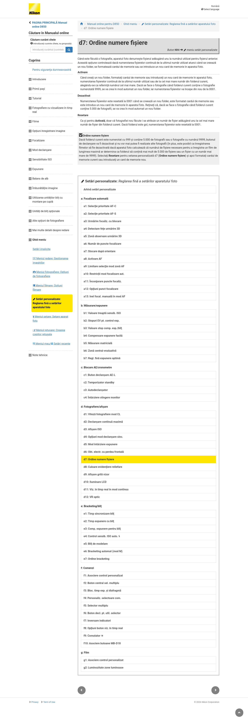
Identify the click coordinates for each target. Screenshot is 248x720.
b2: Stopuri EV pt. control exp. (101, 320)
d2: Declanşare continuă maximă (103, 421)
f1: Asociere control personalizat (103, 575)
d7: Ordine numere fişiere (99, 459)
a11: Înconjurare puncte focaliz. (103, 281)
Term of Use (49, 702)
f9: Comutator (93, 635)
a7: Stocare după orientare (99, 251)
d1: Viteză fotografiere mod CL (102, 414)
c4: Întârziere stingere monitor (102, 397)
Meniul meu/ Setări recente (51, 343)
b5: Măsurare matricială (98, 343)
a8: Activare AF (93, 258)
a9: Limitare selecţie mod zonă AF (104, 266)
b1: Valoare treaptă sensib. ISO (102, 313)
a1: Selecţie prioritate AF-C (100, 206)
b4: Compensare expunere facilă (103, 335)
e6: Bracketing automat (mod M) (103, 551)
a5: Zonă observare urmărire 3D (103, 236)
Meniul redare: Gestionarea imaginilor (50, 260)
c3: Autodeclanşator (96, 390)
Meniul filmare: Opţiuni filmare (48, 287)
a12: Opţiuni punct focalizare (101, 288)
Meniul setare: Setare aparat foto (50, 318)
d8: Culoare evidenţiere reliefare (103, 466)
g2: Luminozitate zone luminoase (103, 667)
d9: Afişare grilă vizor (96, 474)
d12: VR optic (92, 497)
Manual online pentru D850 (103, 24)
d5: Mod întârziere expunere (100, 444)
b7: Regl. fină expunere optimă (102, 358)
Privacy (34, 702)
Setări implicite (42, 249)
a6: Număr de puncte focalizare (102, 243)
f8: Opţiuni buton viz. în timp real (103, 628)
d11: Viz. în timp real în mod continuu (106, 489)
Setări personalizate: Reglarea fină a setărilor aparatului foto (47, 303)
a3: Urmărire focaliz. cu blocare (102, 221)
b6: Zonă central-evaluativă (100, 350)
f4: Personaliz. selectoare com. (102, 598)
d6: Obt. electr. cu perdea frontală (104, 451)
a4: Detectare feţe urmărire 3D (102, 228)
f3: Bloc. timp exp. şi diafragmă (102, 590)
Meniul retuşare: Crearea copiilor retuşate (49, 332)
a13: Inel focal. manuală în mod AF (104, 296)
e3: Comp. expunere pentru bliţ (102, 528)
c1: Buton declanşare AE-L (99, 375)
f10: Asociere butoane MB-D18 (102, 643)
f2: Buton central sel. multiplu (101, 583)
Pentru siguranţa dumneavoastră (51, 69)
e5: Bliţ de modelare (96, 543)
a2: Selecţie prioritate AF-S (100, 213)
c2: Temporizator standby (99, 382)
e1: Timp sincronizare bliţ (99, 513)
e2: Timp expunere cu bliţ (99, 521)
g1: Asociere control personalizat (103, 660)
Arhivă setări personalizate (100, 189)
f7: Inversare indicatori (97, 620)
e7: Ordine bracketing (96, 558)
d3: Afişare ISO (93, 429)
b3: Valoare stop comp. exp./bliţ (103, 328)
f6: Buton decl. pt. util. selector (102, 613)
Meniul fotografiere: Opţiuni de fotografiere (51, 274)
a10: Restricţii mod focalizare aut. (104, 273)
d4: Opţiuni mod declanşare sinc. (103, 436)
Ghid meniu (130, 24)
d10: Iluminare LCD (95, 482)
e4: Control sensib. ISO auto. (102, 536)
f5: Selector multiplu (96, 605)
